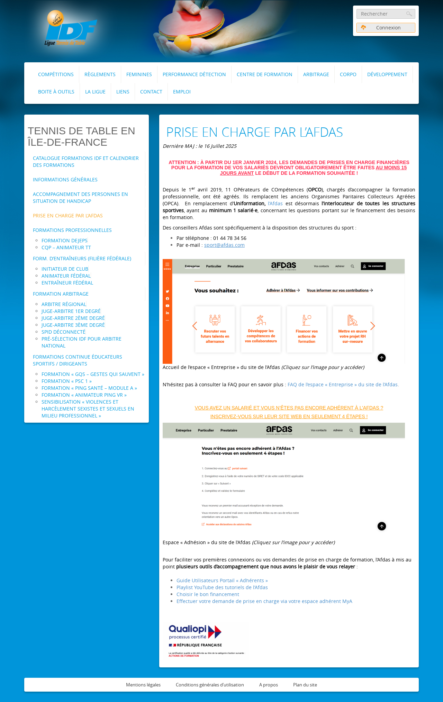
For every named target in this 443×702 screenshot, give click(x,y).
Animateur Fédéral (66, 275)
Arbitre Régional (64, 304)
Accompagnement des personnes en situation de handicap (80, 197)
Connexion (381, 27)
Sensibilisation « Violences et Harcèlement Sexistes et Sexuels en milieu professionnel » (88, 408)
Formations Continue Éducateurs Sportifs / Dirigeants (77, 360)
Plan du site (305, 685)
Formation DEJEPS (65, 240)
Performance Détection (194, 74)
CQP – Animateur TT (66, 247)
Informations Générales (65, 179)
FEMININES (139, 74)
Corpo (348, 74)
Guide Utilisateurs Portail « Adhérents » (222, 580)
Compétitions (56, 74)
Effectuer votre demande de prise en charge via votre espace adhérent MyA (264, 601)
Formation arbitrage (61, 293)
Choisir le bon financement (208, 594)
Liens (122, 91)
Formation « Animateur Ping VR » (84, 395)
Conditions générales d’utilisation (210, 685)
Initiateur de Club (65, 269)
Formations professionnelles (72, 230)
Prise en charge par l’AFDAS (68, 215)
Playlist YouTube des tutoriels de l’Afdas (222, 587)
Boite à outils (56, 91)
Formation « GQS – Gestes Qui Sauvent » (93, 374)
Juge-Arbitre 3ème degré (73, 325)
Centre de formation (264, 74)
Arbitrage (316, 74)
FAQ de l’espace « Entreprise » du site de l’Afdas (343, 384)
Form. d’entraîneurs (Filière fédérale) (82, 258)
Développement (387, 74)
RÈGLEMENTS (100, 74)
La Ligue (95, 91)
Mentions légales (143, 685)
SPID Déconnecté (63, 331)
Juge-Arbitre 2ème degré (73, 318)
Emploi (182, 91)
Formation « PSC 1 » (67, 381)
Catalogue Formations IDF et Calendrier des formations (86, 161)
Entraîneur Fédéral (67, 282)
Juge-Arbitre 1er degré (71, 311)
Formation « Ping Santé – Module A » (89, 388)
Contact (151, 91)
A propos (268, 685)
